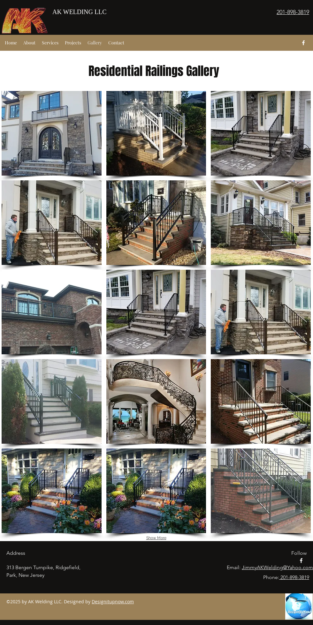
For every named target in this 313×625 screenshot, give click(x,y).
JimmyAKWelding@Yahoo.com (277, 567)
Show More (156, 538)
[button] (52, 133)
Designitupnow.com (113, 602)
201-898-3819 (294, 577)
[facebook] (303, 43)
